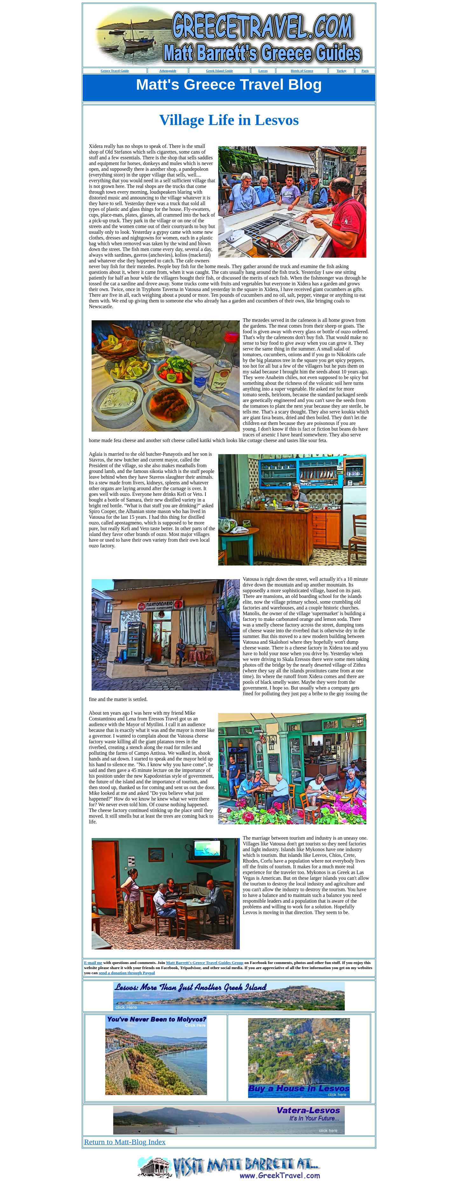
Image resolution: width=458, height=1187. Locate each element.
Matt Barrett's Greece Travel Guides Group (204, 962)
